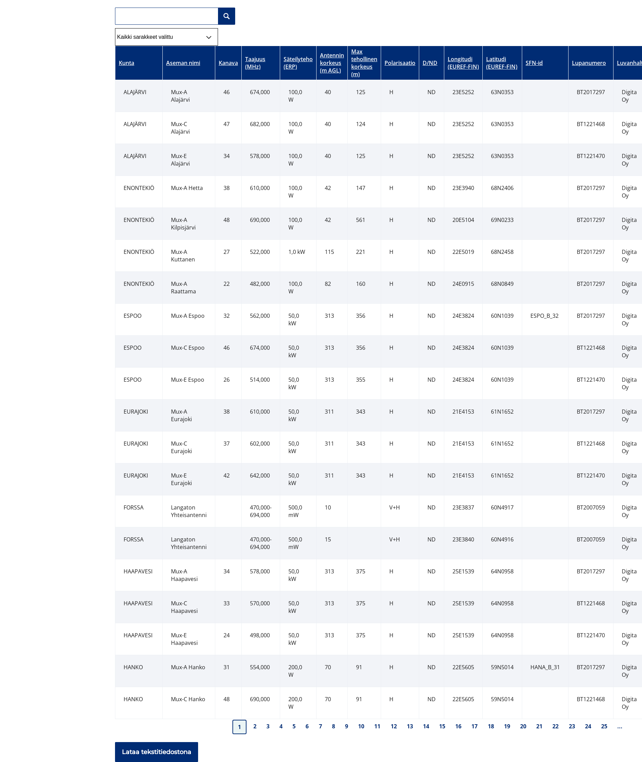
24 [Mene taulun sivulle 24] (588, 726)
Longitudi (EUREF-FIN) (463, 62)
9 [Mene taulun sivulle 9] (346, 726)
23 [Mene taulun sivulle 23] (572, 726)
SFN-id (534, 63)
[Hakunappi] (226, 16)
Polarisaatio (400, 63)
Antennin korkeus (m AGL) (332, 63)
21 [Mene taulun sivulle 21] (539, 726)
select (214, 32)
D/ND (430, 63)
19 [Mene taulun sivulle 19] (507, 726)
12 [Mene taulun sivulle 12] (394, 726)
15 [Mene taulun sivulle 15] (442, 726)
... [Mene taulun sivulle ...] (619, 726)
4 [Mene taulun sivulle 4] (281, 726)
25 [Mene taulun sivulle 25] (604, 726)
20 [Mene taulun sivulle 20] (523, 726)
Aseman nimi (183, 63)
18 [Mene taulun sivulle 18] (491, 726)
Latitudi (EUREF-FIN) (501, 62)
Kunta (126, 63)
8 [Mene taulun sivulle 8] (333, 726)
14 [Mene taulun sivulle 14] (426, 726)
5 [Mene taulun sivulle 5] (294, 726)
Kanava (228, 63)
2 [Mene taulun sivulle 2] (254, 726)
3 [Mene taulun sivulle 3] (268, 726)
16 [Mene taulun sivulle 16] (458, 726)
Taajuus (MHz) (255, 62)
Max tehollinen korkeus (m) (364, 63)
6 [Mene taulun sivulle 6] (307, 726)
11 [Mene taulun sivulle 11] (377, 726)
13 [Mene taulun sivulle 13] (410, 726)
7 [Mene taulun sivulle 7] (320, 726)
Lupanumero (589, 63)
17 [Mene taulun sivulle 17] (474, 726)
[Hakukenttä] (166, 16)
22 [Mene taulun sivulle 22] (555, 726)
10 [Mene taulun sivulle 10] (361, 726)
